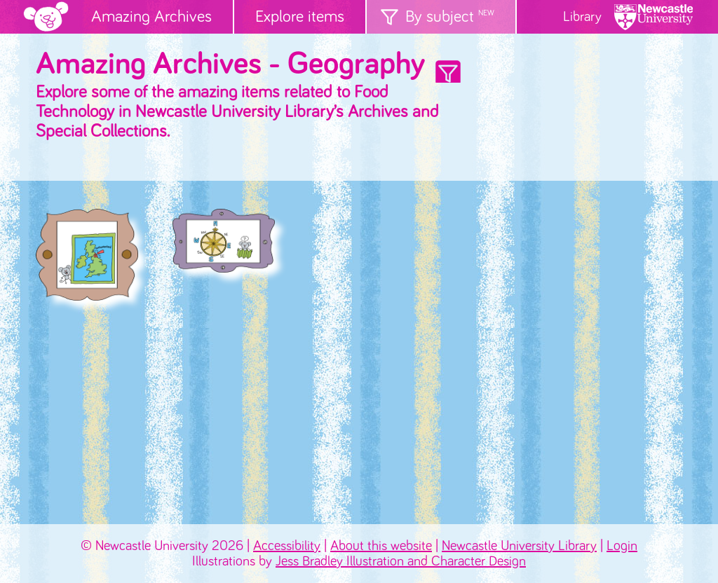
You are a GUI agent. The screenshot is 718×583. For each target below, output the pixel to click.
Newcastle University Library (519, 546)
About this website (381, 546)
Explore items (299, 16)
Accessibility (286, 546)
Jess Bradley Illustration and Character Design (401, 561)
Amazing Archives (151, 16)
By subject (449, 16)
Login (622, 546)
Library (582, 17)
